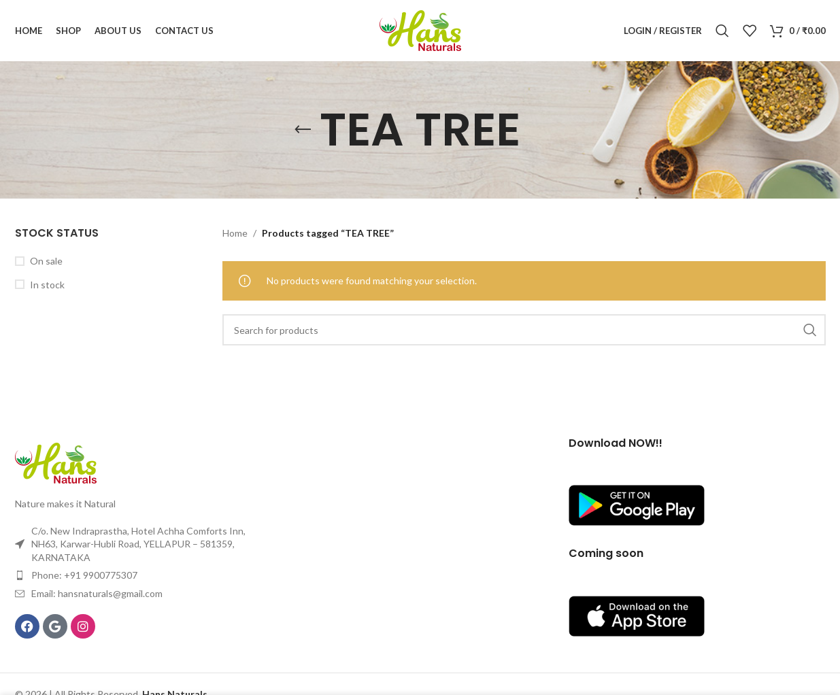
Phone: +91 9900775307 (84, 575)
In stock (47, 284)
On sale (46, 261)
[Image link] (56, 462)
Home (235, 233)
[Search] (722, 30)
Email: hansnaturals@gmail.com (97, 593)
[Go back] (303, 129)
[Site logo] (420, 29)
